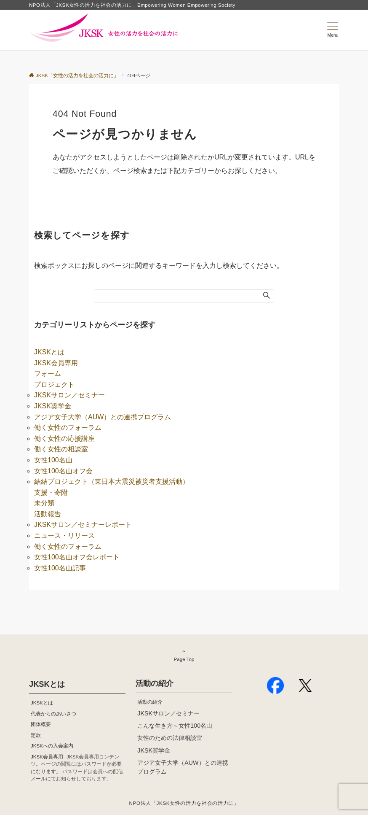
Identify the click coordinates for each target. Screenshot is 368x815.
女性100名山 (53, 460)
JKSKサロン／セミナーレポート (83, 524)
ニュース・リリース (64, 535)
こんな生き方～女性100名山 (174, 725)
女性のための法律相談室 (169, 737)
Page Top (184, 655)
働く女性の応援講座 (64, 438)
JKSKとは (49, 352)
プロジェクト (54, 384)
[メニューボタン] (333, 30)
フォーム (47, 373)
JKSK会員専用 (56, 363)
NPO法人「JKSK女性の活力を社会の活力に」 (184, 803)
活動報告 (47, 514)
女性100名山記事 (60, 568)
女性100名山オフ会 (63, 471)
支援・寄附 (51, 492)
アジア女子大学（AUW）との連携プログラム (102, 417)
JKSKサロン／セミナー (69, 395)
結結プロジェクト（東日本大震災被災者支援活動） (111, 481)
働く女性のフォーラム (67, 427)
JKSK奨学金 (52, 406)
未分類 (44, 503)
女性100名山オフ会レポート (77, 557)
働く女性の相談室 (61, 449)
